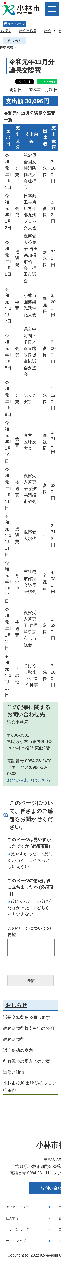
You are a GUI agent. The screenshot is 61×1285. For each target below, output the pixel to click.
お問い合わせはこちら (29, 780)
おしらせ (16, 1005)
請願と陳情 (13, 1072)
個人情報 (12, 1218)
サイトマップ (16, 1241)
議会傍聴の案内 (18, 1050)
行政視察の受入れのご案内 (28, 1061)
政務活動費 (13, 1039)
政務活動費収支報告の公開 (28, 1028)
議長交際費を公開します (26, 1017)
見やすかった (22, 853)
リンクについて (17, 1229)
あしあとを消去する (15, 47)
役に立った (20, 901)
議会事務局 (27, 31)
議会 (47, 31)
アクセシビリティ (19, 1207)
